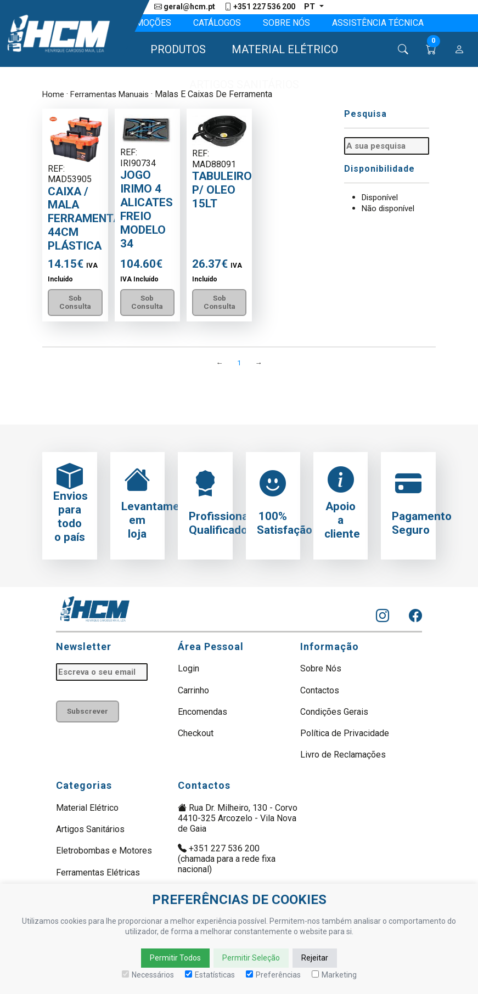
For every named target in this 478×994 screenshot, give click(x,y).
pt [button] (310, 7)
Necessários (148, 974)
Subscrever (89, 714)
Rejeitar (314, 957)
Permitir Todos (175, 957)
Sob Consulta (77, 303)
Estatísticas (210, 974)
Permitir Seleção (251, 957)
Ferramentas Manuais (112, 94)
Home (53, 94)
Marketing (334, 974)
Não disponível (390, 207)
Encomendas (202, 714)
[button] (173, 49)
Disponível (382, 197)
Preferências (273, 974)
